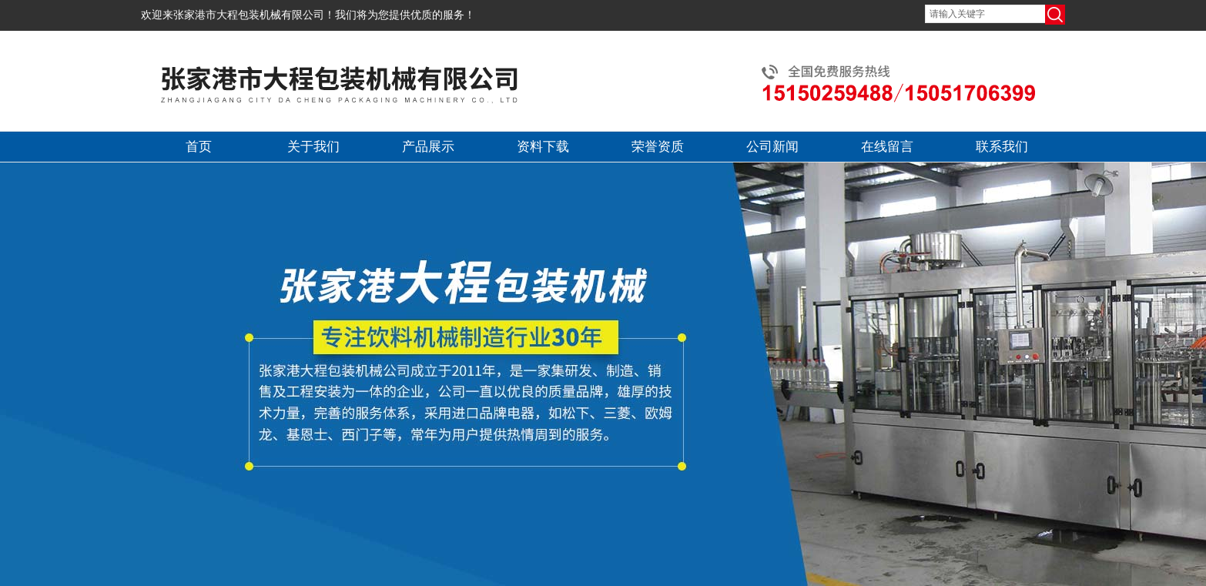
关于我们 (313, 146)
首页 (199, 146)
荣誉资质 (657, 146)
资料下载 (543, 146)
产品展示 (428, 146)
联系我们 (1002, 146)
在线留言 (887, 146)
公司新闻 (772, 146)
